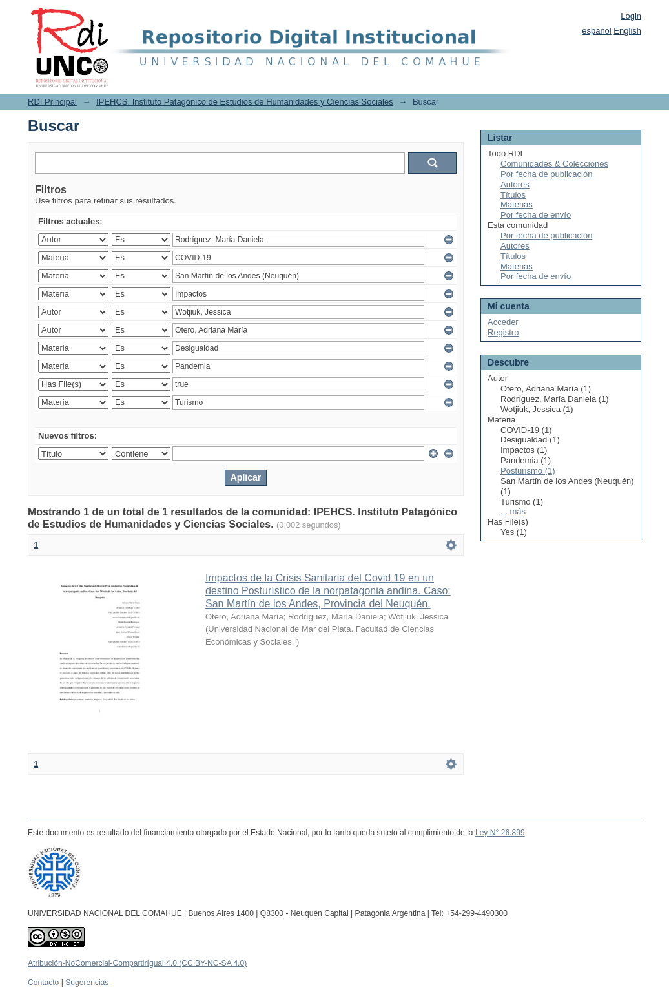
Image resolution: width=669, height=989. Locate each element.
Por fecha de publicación (546, 174)
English (627, 31)
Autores (515, 184)
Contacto (43, 982)
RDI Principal (52, 102)
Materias (516, 204)
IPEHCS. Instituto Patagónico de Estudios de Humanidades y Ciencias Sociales (244, 102)
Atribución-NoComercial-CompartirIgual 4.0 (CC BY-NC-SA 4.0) (137, 963)
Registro (503, 332)
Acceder (503, 322)
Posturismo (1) (527, 470)
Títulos (513, 195)
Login (631, 16)
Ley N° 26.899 (500, 832)
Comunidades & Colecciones (554, 164)
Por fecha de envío (535, 215)
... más (513, 511)
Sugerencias (86, 982)
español (597, 31)
